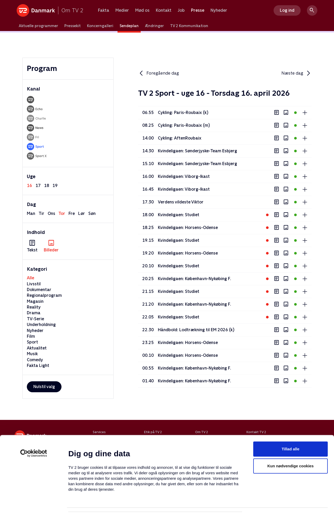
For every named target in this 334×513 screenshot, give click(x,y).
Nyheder (219, 10)
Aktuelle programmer (38, 26)
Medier (122, 10)
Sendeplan (129, 26)
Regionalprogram (44, 295)
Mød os (142, 10)
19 (55, 185)
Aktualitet (37, 348)
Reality (34, 307)
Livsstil (34, 283)
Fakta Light (38, 365)
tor (61, 213)
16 (29, 185)
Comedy (35, 359)
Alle (30, 277)
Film (31, 336)
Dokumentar (39, 289)
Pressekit (72, 26)
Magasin (35, 301)
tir (41, 213)
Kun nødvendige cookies (290, 438)
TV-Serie (35, 318)
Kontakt (163, 10)
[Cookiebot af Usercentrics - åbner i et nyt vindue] (34, 426)
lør (81, 213)
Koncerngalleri (100, 26)
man (31, 213)
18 (46, 185)
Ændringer (154, 26)
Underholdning (41, 324)
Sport (32, 342)
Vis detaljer (252, 502)
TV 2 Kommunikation (189, 26)
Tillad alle (290, 421)
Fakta (103, 10)
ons (51, 213)
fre (72, 213)
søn (92, 213)
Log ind (287, 10)
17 (38, 185)
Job (181, 10)
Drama (33, 312)
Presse (197, 10)
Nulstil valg (44, 386)
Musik (32, 353)
